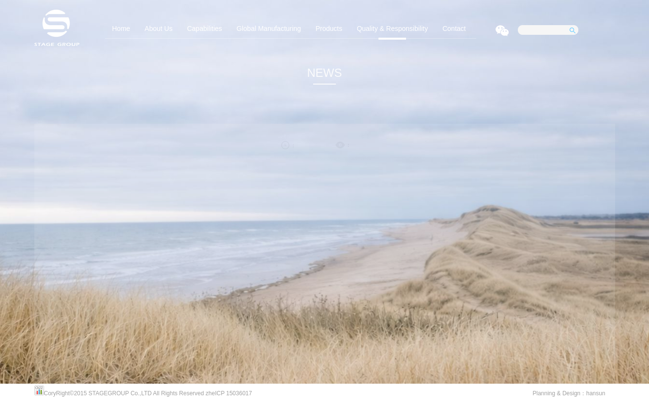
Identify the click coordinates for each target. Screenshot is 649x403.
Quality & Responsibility (392, 28)
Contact (454, 28)
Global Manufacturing (269, 28)
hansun (595, 393)
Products (329, 28)
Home (121, 28)
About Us (159, 28)
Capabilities (204, 28)
